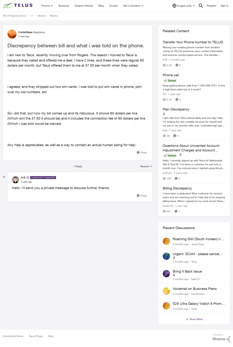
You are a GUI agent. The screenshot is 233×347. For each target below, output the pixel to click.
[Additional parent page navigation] (32, 15)
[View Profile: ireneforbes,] (166, 291)
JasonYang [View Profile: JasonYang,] (197, 244)
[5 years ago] (180, 173)
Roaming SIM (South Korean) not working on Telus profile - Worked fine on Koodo (198, 239)
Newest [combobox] (146, 166)
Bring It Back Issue (187, 271)
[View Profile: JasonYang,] (166, 241)
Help (50, 336)
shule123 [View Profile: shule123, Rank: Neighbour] (168, 205)
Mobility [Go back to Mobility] (42, 15)
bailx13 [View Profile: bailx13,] (195, 278)
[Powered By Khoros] (221, 338)
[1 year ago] (174, 94)
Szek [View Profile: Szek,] (194, 308)
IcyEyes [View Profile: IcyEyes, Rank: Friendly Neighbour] (167, 172)
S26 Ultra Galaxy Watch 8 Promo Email (198, 304)
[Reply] (142, 152)
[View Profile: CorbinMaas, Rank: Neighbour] (12, 34)
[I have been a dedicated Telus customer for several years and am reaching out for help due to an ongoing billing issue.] (194, 197)
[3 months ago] (181, 244)
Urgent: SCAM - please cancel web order (196, 254)
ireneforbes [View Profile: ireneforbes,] (197, 293)
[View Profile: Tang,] (166, 256)
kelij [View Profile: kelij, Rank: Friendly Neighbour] (165, 130)
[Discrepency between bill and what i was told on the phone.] (26, 181)
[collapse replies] (4, 177)
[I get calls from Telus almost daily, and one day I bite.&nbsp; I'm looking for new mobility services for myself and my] (194, 121)
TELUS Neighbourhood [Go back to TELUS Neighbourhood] (14, 15)
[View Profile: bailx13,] (166, 273)
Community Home (13, 336)
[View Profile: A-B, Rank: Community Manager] (15, 179)
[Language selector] (183, 5)
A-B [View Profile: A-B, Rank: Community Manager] (23, 177)
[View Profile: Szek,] (166, 306)
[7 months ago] (176, 60)
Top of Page (36, 336)
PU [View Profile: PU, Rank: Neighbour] (164, 93)
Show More (194, 319)
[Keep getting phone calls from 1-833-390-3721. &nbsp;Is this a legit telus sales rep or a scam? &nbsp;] (194, 87)
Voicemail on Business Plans (195, 289)
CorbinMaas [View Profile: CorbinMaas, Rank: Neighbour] (25, 32)
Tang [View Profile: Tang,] (194, 261)
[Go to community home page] (18, 6)
